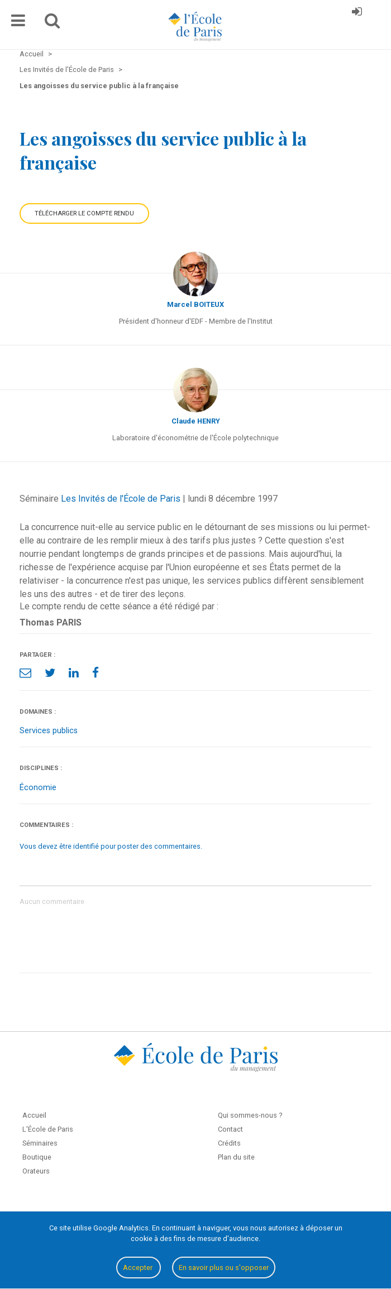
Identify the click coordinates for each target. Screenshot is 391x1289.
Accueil (34, 1115)
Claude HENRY (195, 421)
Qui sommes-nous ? (250, 1115)
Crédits (229, 1143)
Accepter (138, 1267)
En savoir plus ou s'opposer (224, 1267)
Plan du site (236, 1157)
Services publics (49, 730)
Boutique (36, 1157)
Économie (38, 787)
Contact (230, 1129)
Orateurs (36, 1171)
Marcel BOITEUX (195, 304)
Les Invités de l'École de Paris (120, 498)
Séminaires (40, 1143)
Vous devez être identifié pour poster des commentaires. (111, 846)
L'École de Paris (47, 1129)
